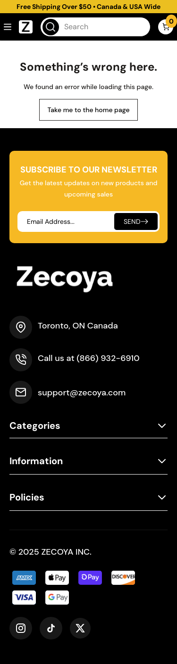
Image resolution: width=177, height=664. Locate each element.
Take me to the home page (88, 110)
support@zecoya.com (82, 392)
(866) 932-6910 (107, 358)
